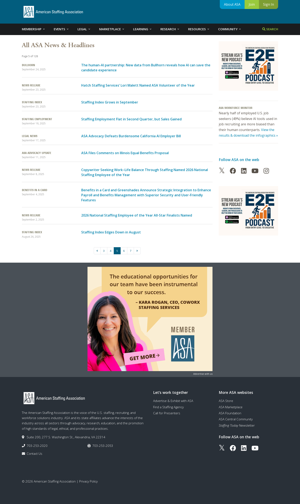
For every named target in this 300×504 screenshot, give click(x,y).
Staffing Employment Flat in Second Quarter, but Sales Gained (131, 119)
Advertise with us (202, 373)
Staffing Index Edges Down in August (111, 232)
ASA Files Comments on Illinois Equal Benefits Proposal (125, 153)
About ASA (232, 4)
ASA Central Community (236, 419)
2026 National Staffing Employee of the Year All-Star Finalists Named (136, 215)
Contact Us (34, 453)
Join (252, 4)
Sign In (268, 4)
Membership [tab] (33, 29)
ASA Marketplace (230, 407)
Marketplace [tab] (112, 29)
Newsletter (237, 425)
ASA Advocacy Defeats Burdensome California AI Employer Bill (131, 136)
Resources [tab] (199, 29)
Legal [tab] (84, 29)
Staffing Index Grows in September (109, 102)
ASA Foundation (230, 413)
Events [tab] (61, 29)
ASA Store (226, 401)
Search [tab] (270, 29)
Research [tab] (170, 29)
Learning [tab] (142, 29)
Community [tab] (229, 29)
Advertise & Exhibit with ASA (173, 401)
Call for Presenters (166, 413)
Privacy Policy (88, 481)
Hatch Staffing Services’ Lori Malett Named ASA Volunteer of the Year (138, 85)
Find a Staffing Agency (168, 407)
